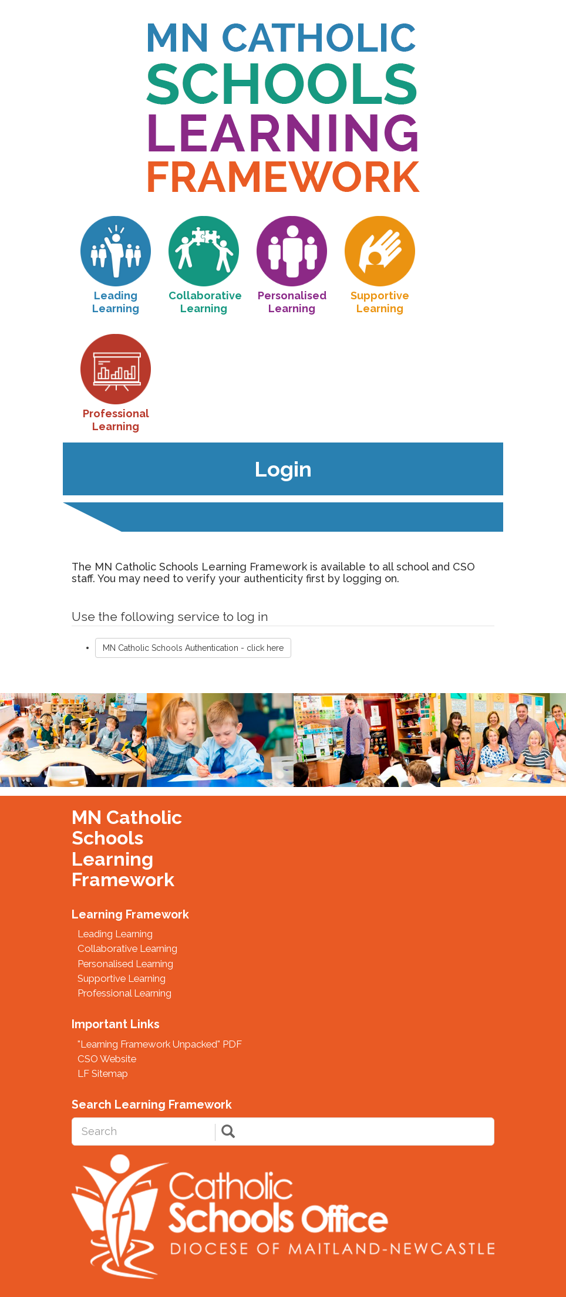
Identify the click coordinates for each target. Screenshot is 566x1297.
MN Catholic (127, 817)
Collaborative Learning (127, 948)
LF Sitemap (103, 1073)
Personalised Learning (125, 964)
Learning (112, 859)
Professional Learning (124, 993)
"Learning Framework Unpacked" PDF (160, 1044)
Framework (123, 880)
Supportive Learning (122, 978)
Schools (107, 838)
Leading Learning (115, 934)
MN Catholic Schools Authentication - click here (193, 648)
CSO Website (107, 1059)
